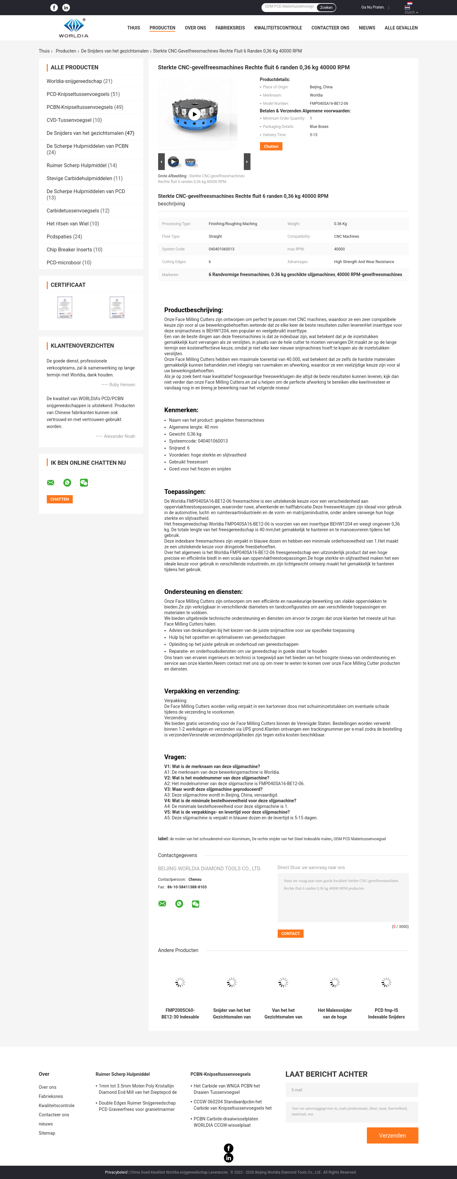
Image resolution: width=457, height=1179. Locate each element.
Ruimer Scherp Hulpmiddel (77, 165)
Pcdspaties (59, 237)
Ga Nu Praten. (373, 7)
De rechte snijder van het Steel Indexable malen (291, 839)
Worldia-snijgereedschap (74, 81)
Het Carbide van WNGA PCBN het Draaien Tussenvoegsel (227, 1089)
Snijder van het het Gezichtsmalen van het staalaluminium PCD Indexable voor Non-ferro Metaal (232, 1014)
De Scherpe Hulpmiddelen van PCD (86, 191)
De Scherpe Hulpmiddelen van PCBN (88, 146)
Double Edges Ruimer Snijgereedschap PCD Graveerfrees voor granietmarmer (137, 1106)
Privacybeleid (116, 1172)
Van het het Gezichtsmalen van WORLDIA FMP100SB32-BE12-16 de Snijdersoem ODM (283, 1014)
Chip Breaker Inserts (69, 250)
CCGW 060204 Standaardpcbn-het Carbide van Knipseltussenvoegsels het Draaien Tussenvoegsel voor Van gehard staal (234, 1106)
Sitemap (47, 1133)
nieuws (367, 27)
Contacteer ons (330, 27)
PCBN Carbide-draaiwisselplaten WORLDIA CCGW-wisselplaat (226, 1122)
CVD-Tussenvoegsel (69, 120)
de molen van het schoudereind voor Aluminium (210, 839)
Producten (162, 27)
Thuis (133, 27)
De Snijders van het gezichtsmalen (115, 51)
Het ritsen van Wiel (68, 224)
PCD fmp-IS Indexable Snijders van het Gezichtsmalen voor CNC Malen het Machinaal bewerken (386, 1014)
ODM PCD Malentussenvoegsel (360, 839)
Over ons (195, 27)
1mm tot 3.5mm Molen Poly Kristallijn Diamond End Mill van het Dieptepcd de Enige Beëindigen (138, 1090)
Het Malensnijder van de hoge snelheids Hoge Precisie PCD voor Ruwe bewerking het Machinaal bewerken (335, 1014)
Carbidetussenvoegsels (73, 211)
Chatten (271, 146)
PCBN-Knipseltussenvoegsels (80, 107)
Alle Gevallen (401, 27)
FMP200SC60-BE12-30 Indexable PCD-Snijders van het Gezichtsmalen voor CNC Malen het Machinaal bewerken (180, 1014)
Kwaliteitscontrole (278, 27)
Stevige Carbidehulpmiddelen (79, 178)
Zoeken (326, 7)
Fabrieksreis (230, 27)
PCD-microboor (64, 263)
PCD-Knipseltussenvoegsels (78, 94)
